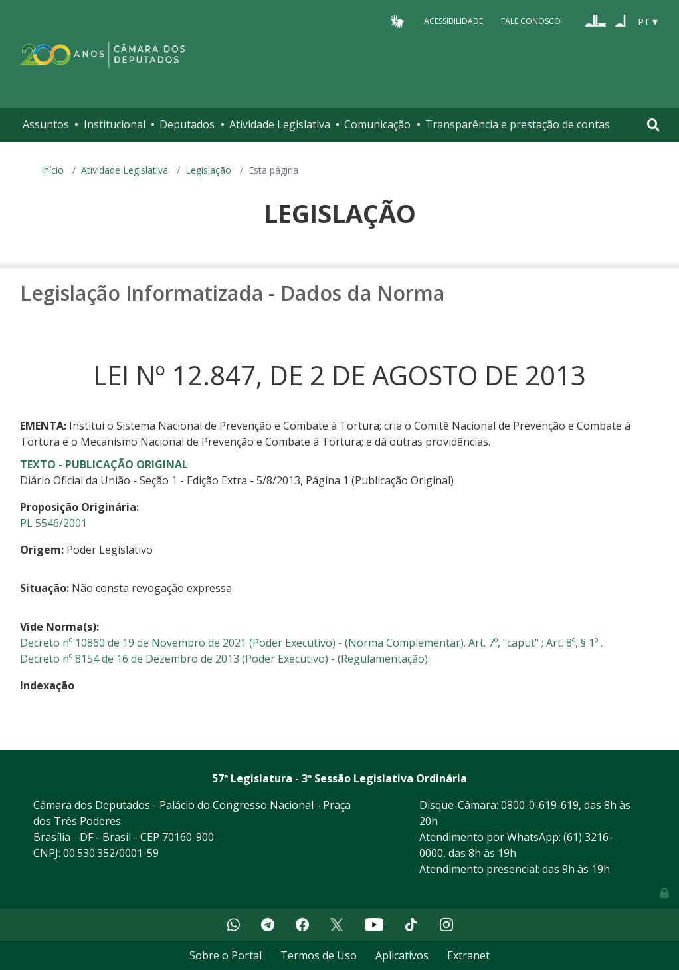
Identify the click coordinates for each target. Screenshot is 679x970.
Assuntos (46, 124)
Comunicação (377, 124)
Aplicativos (402, 955)
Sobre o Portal (225, 955)
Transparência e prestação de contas (517, 124)
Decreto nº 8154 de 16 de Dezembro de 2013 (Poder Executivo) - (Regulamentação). (225, 658)
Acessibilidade (453, 21)
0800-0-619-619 (540, 805)
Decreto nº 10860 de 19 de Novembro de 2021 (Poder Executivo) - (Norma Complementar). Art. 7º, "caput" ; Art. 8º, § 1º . (311, 642)
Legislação (208, 170)
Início (52, 170)
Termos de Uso (318, 955)
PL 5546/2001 (53, 523)
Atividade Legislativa (279, 124)
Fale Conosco (531, 21)
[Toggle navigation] (653, 124)
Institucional (115, 124)
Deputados (187, 124)
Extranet (468, 955)
